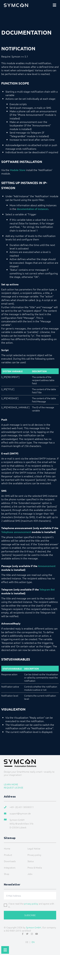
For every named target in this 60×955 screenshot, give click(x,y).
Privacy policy (34, 854)
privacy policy (31, 903)
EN (33, 942)
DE (26, 942)
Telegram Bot (47, 589)
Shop (6, 873)
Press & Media (35, 867)
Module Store (17, 169)
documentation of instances (32, 208)
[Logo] (16, 5)
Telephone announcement (16, 531)
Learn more (11, 784)
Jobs (30, 873)
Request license (13, 787)
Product (8, 854)
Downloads (10, 861)
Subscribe (30, 915)
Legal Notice (34, 848)
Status (31, 861)
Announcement (47, 565)
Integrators (10, 867)
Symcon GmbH (33, 927)
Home (7, 848)
